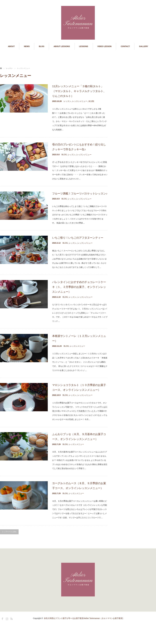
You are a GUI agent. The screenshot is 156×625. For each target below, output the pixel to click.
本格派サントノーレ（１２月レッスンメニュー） (79, 338)
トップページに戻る (9, 532)
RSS (11, 618)
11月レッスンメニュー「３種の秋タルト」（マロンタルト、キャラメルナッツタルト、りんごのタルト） (79, 91)
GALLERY (143, 46)
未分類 (91, 101)
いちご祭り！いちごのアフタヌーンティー (77, 237)
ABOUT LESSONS (62, 46)
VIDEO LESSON (104, 46)
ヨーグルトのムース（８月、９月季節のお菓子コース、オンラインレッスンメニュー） (79, 486)
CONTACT (125, 46)
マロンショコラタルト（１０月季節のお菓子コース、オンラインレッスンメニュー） (79, 387)
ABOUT (11, 46)
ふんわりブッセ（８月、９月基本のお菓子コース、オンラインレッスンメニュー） (79, 437)
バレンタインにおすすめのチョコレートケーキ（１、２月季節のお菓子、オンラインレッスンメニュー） (79, 287)
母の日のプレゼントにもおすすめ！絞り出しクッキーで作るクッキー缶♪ (79, 147)
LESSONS (83, 46)
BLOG (41, 46)
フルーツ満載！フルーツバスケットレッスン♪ (79, 193)
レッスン (67, 101)
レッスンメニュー (79, 101)
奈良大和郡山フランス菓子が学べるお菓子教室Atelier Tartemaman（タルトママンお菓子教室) (83, 618)
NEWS (27, 46)
